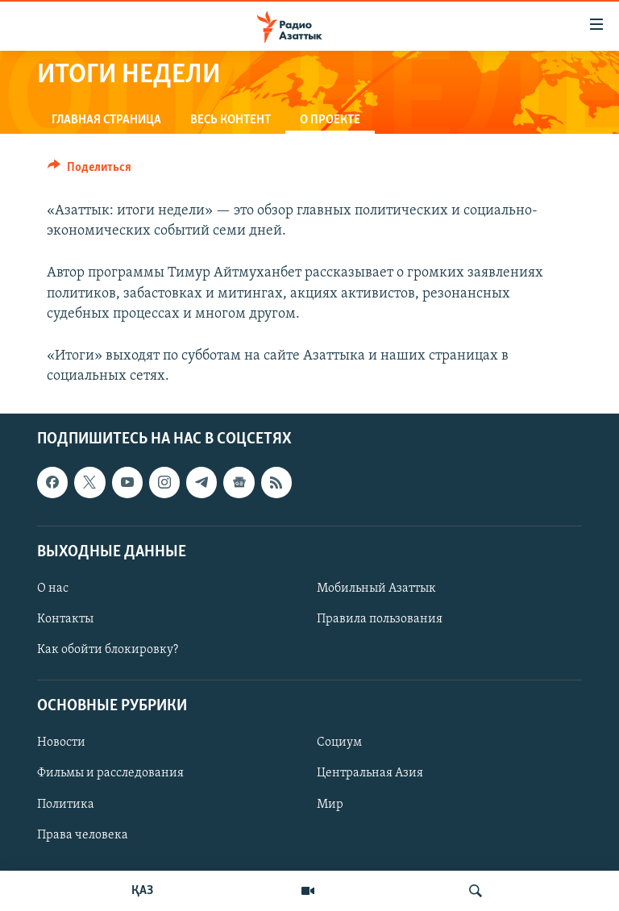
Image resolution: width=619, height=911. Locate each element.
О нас (53, 588)
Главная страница (106, 120)
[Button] (89, 171)
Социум (339, 743)
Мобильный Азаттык (376, 588)
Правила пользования (379, 619)
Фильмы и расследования (110, 773)
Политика (65, 804)
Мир (330, 804)
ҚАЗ (142, 890)
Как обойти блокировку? (107, 649)
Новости (61, 743)
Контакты (65, 619)
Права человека (82, 835)
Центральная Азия (370, 773)
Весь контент (230, 120)
